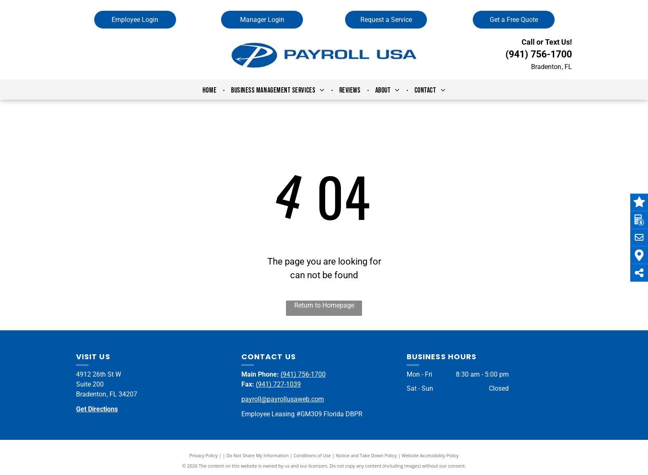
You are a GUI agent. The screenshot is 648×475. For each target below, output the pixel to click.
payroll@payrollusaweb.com (282, 399)
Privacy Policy (203, 455)
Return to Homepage (324, 305)
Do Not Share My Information (257, 455)
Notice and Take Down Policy (366, 455)
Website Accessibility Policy (430, 455)
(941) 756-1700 (538, 54)
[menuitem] (210, 90)
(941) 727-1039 (278, 384)
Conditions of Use (312, 455)
